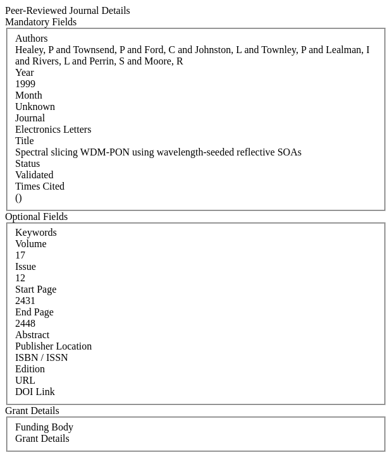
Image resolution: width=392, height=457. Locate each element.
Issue (25, 266)
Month (28, 95)
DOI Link (35, 391)
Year (24, 72)
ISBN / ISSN (41, 357)
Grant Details (42, 438)
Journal (30, 118)
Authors (31, 38)
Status (27, 163)
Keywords (36, 232)
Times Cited (39, 186)
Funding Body (44, 427)
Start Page (35, 289)
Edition (30, 368)
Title (24, 140)
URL (25, 380)
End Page (34, 312)
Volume (30, 243)
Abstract (32, 334)
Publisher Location (53, 346)
